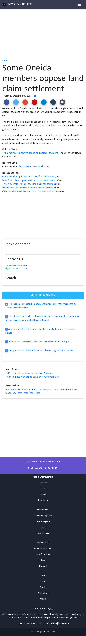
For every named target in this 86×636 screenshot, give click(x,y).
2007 (69, 389)
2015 (24, 389)
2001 (32, 393)
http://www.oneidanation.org (34, 167)
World (43, 599)
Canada (43, 488)
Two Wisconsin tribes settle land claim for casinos (28, 184)
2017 (13, 389)
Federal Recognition (43, 516)
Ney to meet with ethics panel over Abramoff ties (33, 377)
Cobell (43, 494)
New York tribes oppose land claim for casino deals (28, 180)
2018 (7, 389)
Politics (43, 581)
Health (43, 527)
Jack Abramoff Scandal (43, 548)
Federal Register (43, 521)
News (11, 4)
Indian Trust (43, 543)
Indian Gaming (43, 533)
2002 (26, 393)
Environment (43, 510)
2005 (7, 393)
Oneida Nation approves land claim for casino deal (28, 176)
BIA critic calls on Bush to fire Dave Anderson (30, 373)
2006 (75, 389)
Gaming (21, 4)
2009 (57, 389)
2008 (63, 389)
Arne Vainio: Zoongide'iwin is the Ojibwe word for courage (38, 342)
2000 (38, 393)
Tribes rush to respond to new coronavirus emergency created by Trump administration (40, 306)
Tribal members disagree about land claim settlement (30, 153)
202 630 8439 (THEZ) (18, 269)
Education (43, 500)
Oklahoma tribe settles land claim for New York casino (30, 191)
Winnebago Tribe (70, 617)
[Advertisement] (43, 35)
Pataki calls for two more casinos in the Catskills (27, 188)
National (43, 566)
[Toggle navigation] (79, 4)
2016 (18, 389)
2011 (46, 389)
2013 (35, 389)
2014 (30, 389)
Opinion (43, 575)
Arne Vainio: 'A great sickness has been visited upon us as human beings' (40, 331)
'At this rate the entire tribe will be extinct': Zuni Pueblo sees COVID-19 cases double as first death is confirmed (42, 318)
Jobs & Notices (43, 554)
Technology (43, 593)
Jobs (29, 4)
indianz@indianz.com (16, 265)
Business (43, 483)
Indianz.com (49, 632)
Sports (43, 587)
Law (43, 560)
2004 (14, 393)
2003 (20, 393)
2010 (51, 389)
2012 (40, 389)
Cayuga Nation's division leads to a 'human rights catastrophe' (40, 351)
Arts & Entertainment (43, 477)
